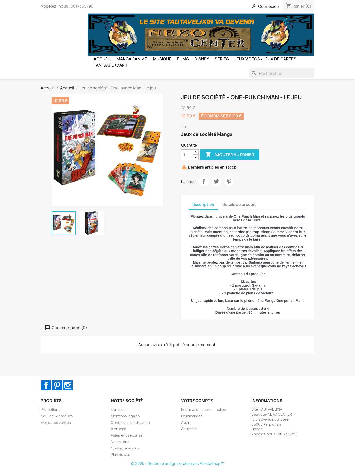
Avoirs (186, 422)
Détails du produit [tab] (239, 204)
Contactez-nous (125, 448)
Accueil (102, 59)
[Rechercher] (281, 73)
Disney (202, 59)
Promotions (50, 409)
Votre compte (197, 400)
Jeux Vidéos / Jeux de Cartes (265, 59)
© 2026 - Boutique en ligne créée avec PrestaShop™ (177, 463)
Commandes (192, 416)
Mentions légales (125, 416)
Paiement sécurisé (126, 435)
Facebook (46, 385)
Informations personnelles (203, 409)
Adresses (189, 429)
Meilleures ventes (56, 422)
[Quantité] (187, 154)
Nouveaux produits (57, 416)
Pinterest (229, 181)
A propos (118, 429)
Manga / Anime (132, 59)
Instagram (68, 385)
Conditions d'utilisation (130, 422)
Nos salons (120, 441)
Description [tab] (203, 204)
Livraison (118, 409)
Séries (222, 59)
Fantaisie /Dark (110, 65)
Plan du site (120, 454)
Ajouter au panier (229, 154)
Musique (162, 59)
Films (183, 59)
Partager (204, 181)
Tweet (216, 181)
